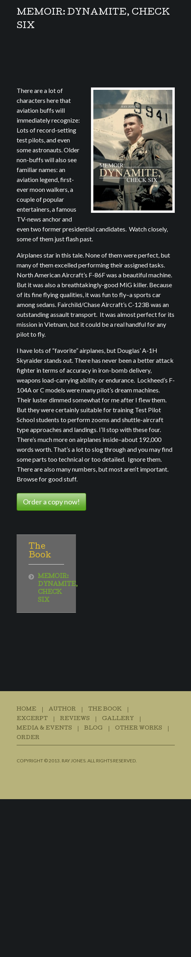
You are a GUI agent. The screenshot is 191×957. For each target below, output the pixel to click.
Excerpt (32, 719)
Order (28, 738)
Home (26, 709)
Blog (93, 728)
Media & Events (44, 728)
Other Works (138, 728)
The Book (105, 709)
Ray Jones (73, 761)
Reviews (75, 719)
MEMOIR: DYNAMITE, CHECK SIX (93, 20)
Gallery (118, 719)
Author (62, 709)
